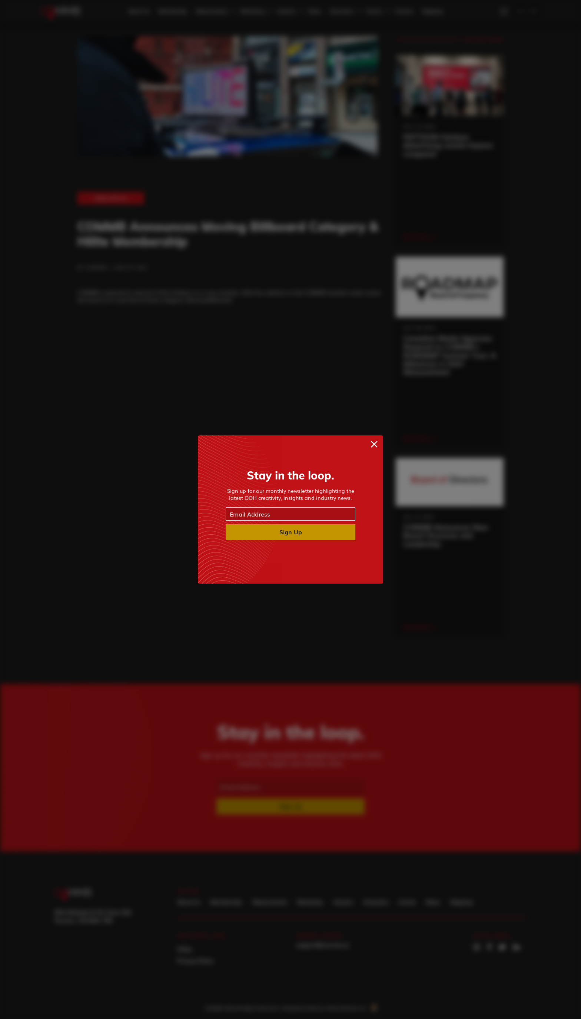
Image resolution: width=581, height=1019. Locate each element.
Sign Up (290, 531)
